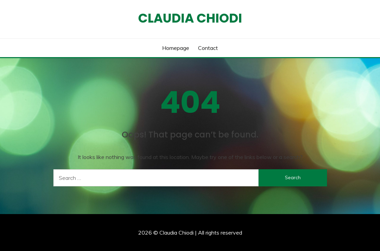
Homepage (175, 47)
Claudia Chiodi (190, 18)
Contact (208, 47)
